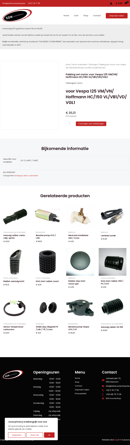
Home (68, 64)
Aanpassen (16, 435)
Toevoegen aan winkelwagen (92, 123)
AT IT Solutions (123, 439)
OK (49, 435)
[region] (31, 429)
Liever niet (34, 435)
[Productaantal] (69, 123)
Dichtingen (95, 64)
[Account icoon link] (111, 3)
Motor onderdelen (81, 64)
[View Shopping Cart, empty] (121, 3)
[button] (117, 15)
